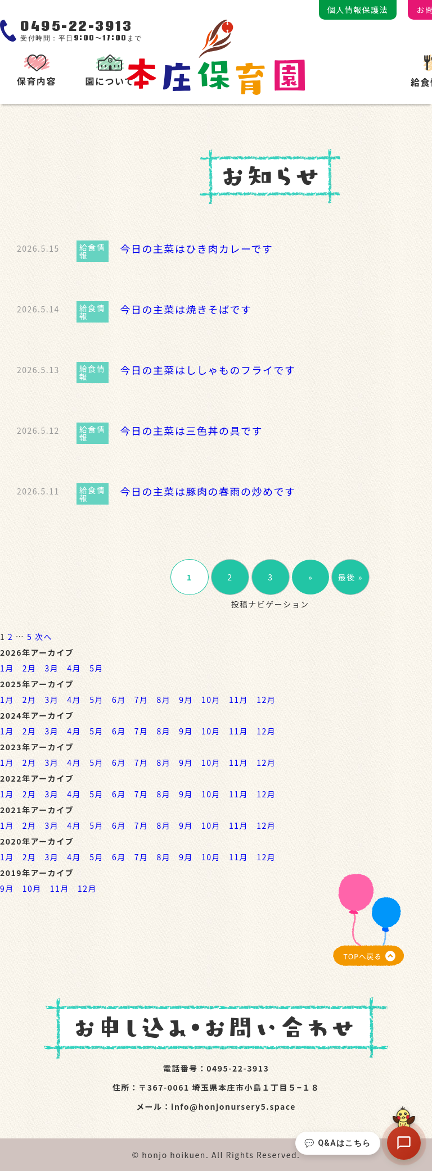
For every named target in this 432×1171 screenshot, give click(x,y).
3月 (52, 668)
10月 (210, 699)
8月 (163, 699)
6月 (119, 699)
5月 (96, 668)
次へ (43, 636)
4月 (74, 668)
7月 (141, 699)
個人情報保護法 (358, 9)
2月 (29, 668)
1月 (7, 668)
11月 (238, 699)
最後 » (350, 577)
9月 (186, 699)
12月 (266, 699)
